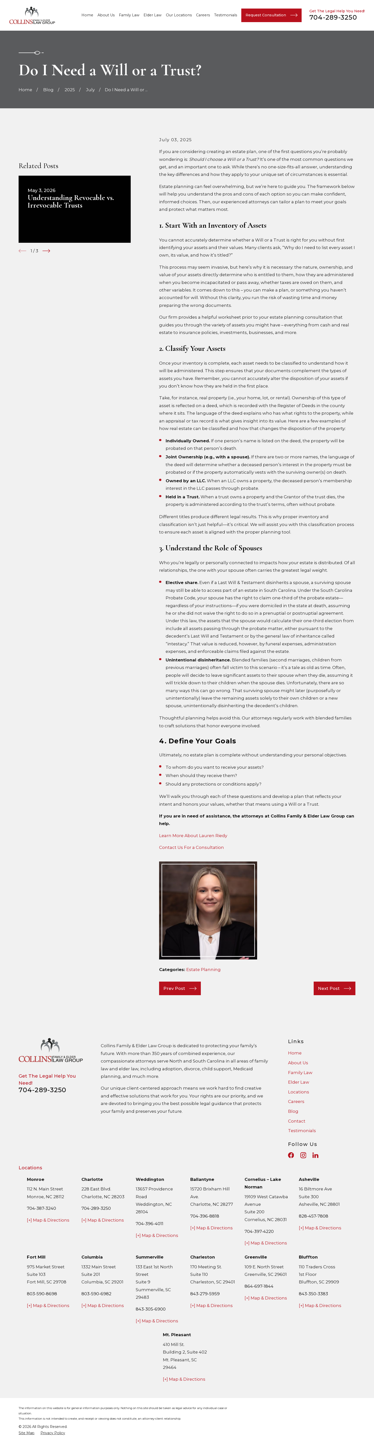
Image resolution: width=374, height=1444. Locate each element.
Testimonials (302, 1130)
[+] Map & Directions (48, 1220)
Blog (293, 1111)
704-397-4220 (259, 1231)
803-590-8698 (42, 1293)
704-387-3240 (41, 1208)
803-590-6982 (96, 1293)
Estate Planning (203, 969)
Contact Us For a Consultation (191, 847)
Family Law (300, 1072)
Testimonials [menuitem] (225, 15)
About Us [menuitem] (106, 15)
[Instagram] (303, 1155)
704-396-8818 (204, 1216)
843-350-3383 (313, 1293)
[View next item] (46, 251)
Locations (298, 1091)
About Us (298, 1062)
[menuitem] (26, 1433)
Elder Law (298, 1082)
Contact (296, 1121)
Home (295, 1052)
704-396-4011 (149, 1223)
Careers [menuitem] (203, 15)
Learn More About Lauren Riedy (193, 835)
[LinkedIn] (315, 1155)
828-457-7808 (313, 1216)
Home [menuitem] (87, 15)
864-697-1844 (259, 1286)
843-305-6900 (151, 1309)
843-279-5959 (205, 1293)
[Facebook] (291, 1155)
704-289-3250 (333, 17)
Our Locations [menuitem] (179, 15)
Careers (296, 1101)
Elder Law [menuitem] (153, 15)
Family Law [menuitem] (129, 15)
